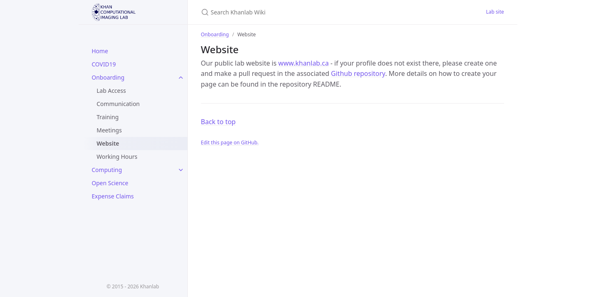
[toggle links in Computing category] (180, 170)
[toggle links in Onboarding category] (180, 77)
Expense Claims (113, 196)
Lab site (495, 11)
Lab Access (111, 90)
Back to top (218, 121)
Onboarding (108, 77)
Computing (107, 170)
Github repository (358, 73)
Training (108, 117)
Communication (118, 104)
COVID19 (104, 64)
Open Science (110, 183)
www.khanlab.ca (303, 63)
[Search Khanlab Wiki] (298, 12)
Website (108, 143)
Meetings (109, 130)
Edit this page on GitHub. (230, 142)
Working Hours (117, 156)
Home (100, 51)
